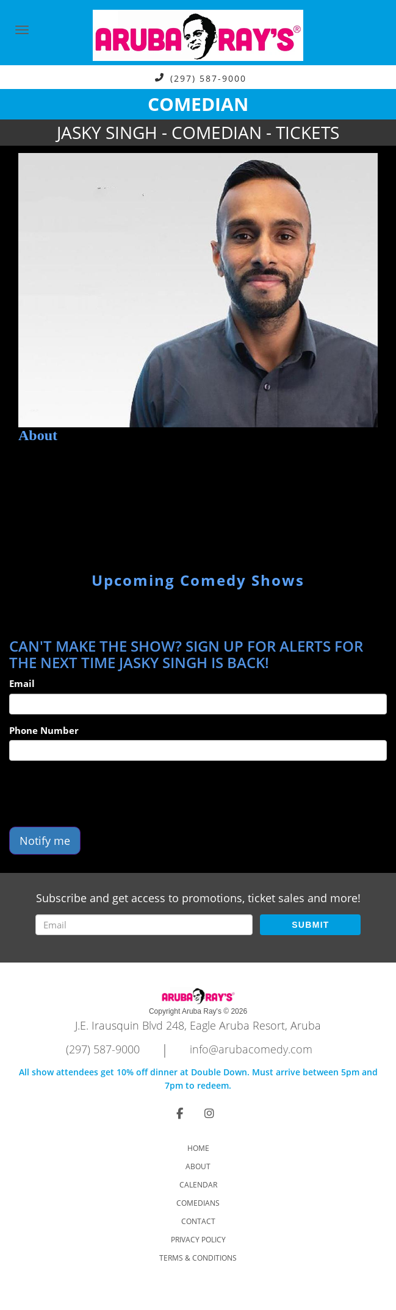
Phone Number (44, 730)
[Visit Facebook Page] (179, 1113)
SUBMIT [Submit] (310, 925)
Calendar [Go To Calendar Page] (198, 1185)
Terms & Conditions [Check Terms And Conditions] (198, 1258)
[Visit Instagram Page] (209, 1113)
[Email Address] (144, 924)
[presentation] (102, 793)
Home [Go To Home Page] (198, 1148)
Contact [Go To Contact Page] (198, 1221)
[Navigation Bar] (22, 30)
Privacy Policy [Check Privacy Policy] (198, 1239)
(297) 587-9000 (208, 78)
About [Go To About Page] (198, 1166)
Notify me (45, 840)
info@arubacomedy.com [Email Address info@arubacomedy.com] (251, 1049)
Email (22, 683)
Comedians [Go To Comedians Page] (198, 1203)
